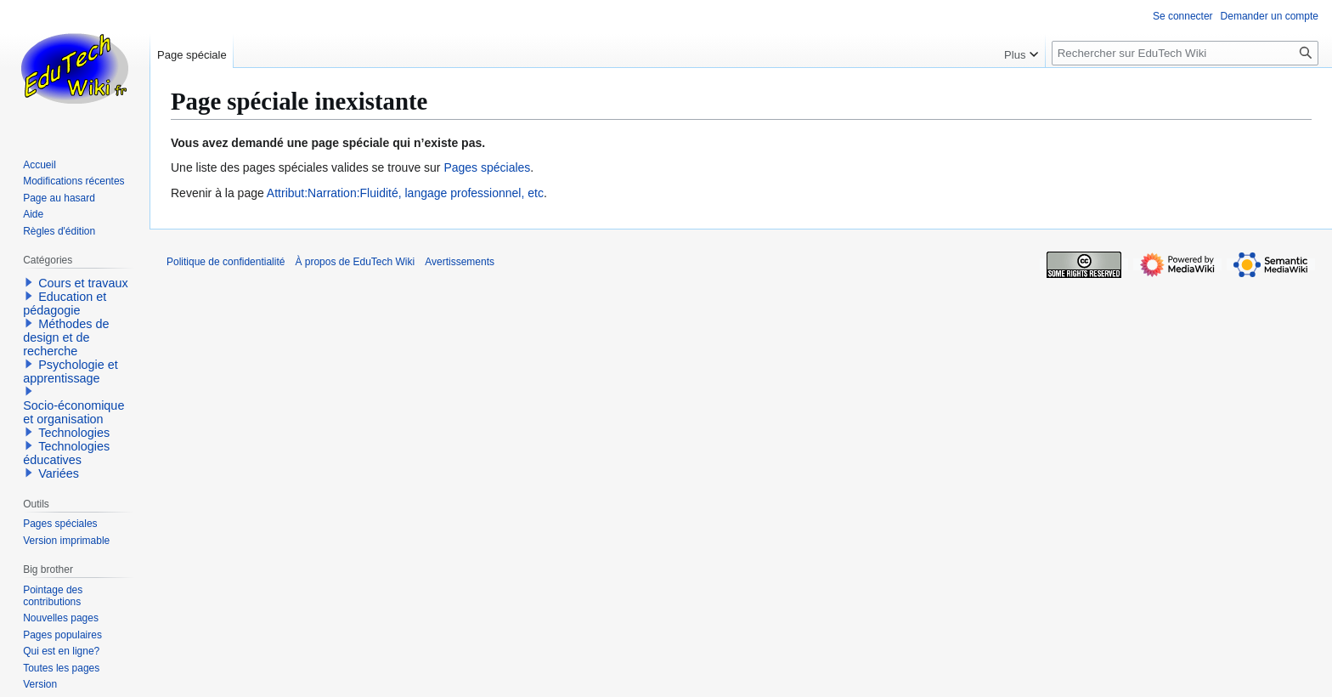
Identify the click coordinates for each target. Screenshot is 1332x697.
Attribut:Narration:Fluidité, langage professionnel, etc (405, 193)
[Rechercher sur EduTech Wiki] (1185, 53)
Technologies (74, 432)
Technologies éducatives (66, 453)
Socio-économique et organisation (73, 412)
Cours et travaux (83, 283)
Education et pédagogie (64, 303)
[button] (29, 282)
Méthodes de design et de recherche (66, 337)
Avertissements (459, 262)
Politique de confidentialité (225, 262)
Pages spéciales (486, 167)
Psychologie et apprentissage (70, 371)
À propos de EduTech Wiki (355, 262)
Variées (58, 473)
